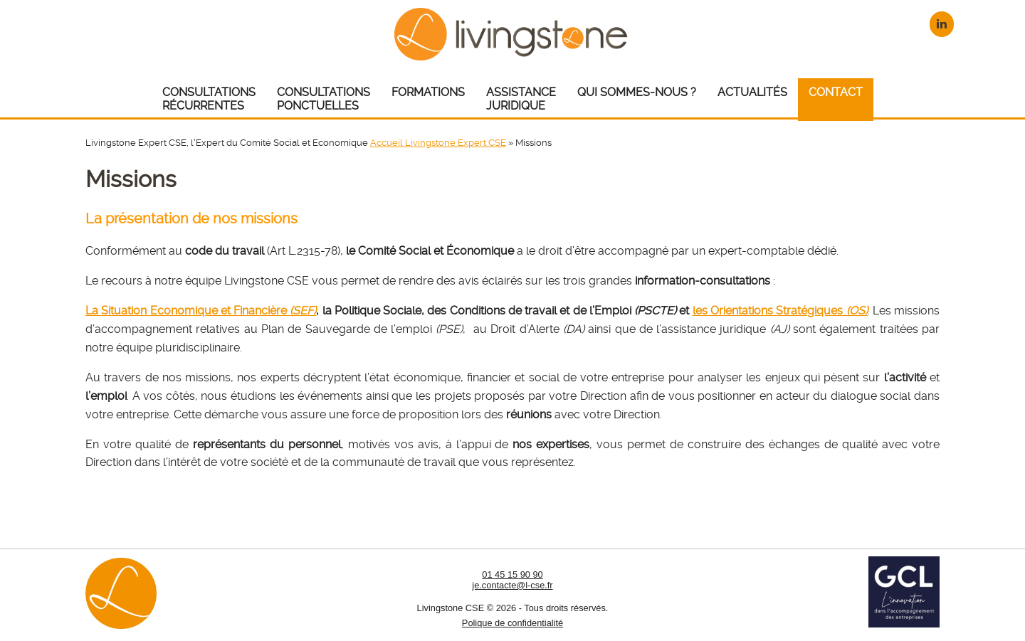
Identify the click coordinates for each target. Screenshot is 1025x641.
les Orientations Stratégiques (780, 310)
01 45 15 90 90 (512, 574)
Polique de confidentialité (512, 623)
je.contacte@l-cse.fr (512, 585)
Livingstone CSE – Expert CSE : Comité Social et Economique (512, 33)
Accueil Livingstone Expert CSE (438, 142)
